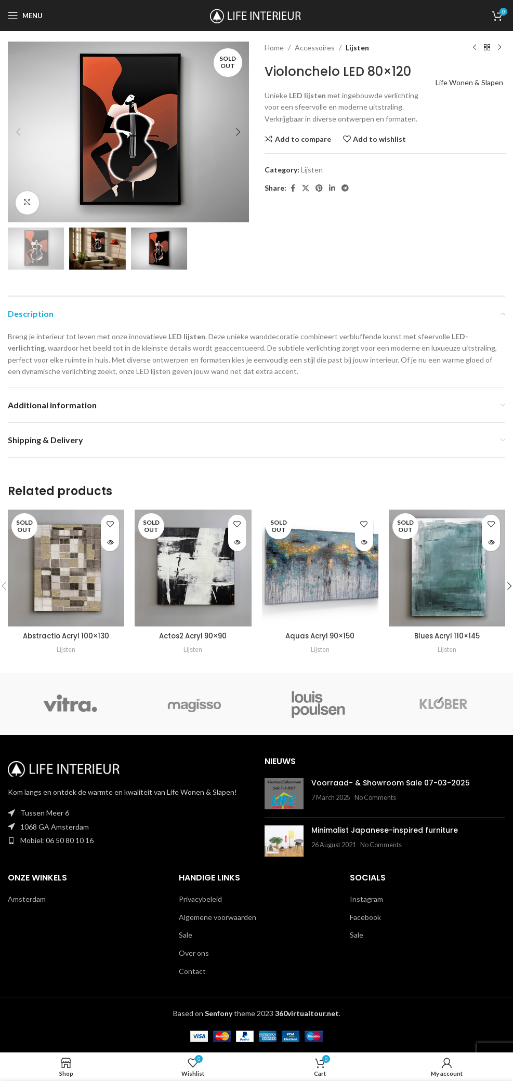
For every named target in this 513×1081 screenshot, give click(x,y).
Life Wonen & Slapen (466, 82)
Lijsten (357, 47)
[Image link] (65, 768)
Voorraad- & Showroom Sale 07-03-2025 (390, 783)
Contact (192, 971)
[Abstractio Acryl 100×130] (66, 568)
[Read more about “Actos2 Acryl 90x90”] (237, 542)
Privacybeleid (200, 899)
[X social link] (305, 188)
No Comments (375, 798)
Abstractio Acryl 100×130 (66, 636)
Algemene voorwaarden (217, 917)
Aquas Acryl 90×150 (320, 636)
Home (274, 47)
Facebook (365, 917)
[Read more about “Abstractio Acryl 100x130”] (110, 542)
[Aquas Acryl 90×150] (320, 568)
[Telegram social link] (345, 188)
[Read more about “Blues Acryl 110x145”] (491, 542)
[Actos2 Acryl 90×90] (193, 568)
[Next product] (499, 48)
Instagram (366, 899)
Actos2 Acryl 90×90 (193, 636)
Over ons (194, 953)
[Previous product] (474, 48)
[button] (18, 132)
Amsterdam (27, 899)
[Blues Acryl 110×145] (447, 568)
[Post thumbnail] (284, 793)
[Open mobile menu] (25, 15)
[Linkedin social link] (332, 188)
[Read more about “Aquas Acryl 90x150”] (364, 542)
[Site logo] (256, 14)
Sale (185, 934)
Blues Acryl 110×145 (446, 636)
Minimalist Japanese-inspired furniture (384, 830)
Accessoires (315, 47)
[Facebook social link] (292, 188)
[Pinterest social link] (319, 188)
